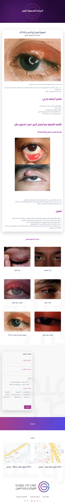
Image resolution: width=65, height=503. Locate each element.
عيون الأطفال (17, 397)
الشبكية (7, 392)
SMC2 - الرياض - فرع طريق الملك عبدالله (19, 384)
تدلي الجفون (47, 270)
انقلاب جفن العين (48, 335)
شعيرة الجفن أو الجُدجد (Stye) (17, 335)
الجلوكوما (18, 392)
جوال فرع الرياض (34, 497)
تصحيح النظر (26, 394)
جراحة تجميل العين (16, 394)
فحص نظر (26, 397)
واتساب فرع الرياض (21, 497)
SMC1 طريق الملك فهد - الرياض (50, 466)
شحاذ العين (47, 302)
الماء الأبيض (26, 392)
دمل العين (17, 270)
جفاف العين (6, 397)
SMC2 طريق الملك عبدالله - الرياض (18, 466)
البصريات (7, 394)
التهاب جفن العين (17, 302)
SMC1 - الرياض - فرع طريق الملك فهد (20, 382)
